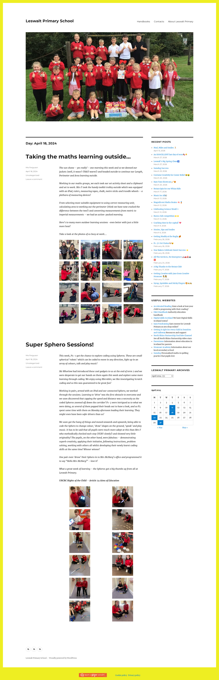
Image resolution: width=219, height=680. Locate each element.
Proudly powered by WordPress (63, 658)
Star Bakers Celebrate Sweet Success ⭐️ (171, 250)
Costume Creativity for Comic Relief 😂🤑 (172, 175)
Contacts (159, 21)
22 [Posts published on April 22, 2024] (154, 417)
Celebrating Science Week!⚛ (166, 209)
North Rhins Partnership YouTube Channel (173, 335)
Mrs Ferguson (32, 167)
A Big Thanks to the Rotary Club (168, 267)
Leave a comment (34, 179)
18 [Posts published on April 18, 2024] (172, 412)
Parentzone (159, 341)
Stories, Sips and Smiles (164, 229)
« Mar (159, 427)
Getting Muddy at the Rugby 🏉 (167, 236)
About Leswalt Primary (180, 21)
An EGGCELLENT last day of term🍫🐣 (170, 154)
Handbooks (143, 21)
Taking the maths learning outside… (78, 156)
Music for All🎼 (160, 195)
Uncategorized (32, 175)
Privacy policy (134, 675)
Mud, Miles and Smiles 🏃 (165, 148)
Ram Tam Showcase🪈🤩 (165, 182)
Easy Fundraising (161, 324)
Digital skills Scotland (163, 318)
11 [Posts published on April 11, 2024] (172, 407)
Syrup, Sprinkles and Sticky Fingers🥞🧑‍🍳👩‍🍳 (173, 283)
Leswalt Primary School (50, 21)
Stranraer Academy (162, 347)
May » (185, 427)
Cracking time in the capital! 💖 (167, 223)
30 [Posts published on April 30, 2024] (160, 422)
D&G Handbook (161, 312)
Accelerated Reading (163, 306)
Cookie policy (121, 675)
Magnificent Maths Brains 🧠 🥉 (168, 202)
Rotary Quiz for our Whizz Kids (167, 189)
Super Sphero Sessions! (60, 344)
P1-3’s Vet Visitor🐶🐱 (164, 243)
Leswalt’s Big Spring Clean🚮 (166, 161)
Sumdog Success (161, 168)
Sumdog (157, 353)
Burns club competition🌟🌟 (166, 216)
